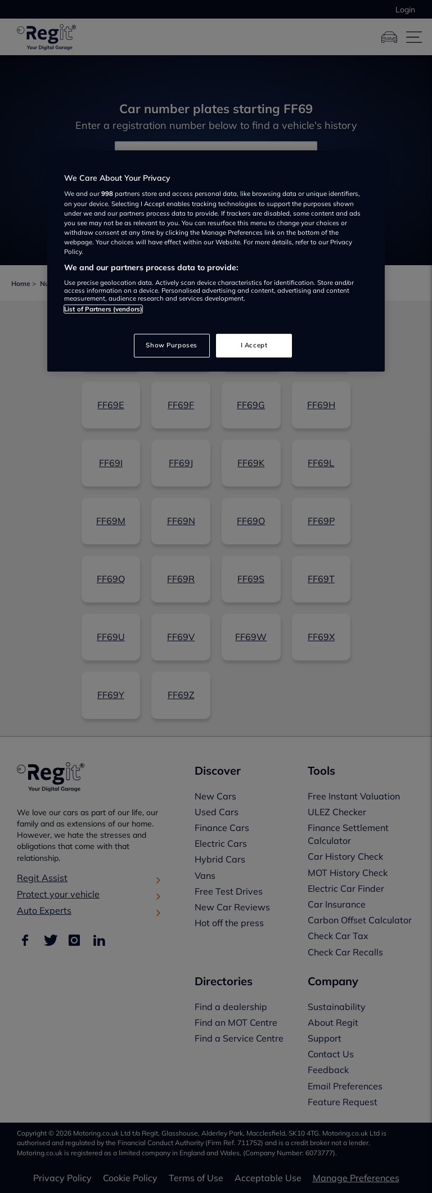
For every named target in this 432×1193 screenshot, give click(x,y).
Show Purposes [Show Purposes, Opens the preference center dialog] (171, 345)
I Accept (254, 345)
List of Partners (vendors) (103, 309)
